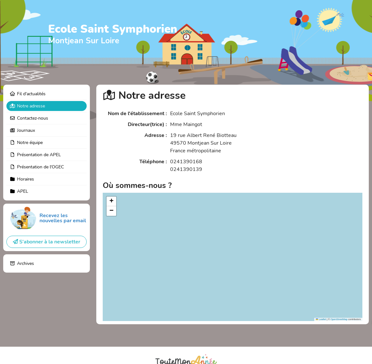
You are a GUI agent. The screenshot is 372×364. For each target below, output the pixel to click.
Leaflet (321, 319)
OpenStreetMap (339, 319)
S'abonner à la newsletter (46, 241)
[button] (111, 201)
